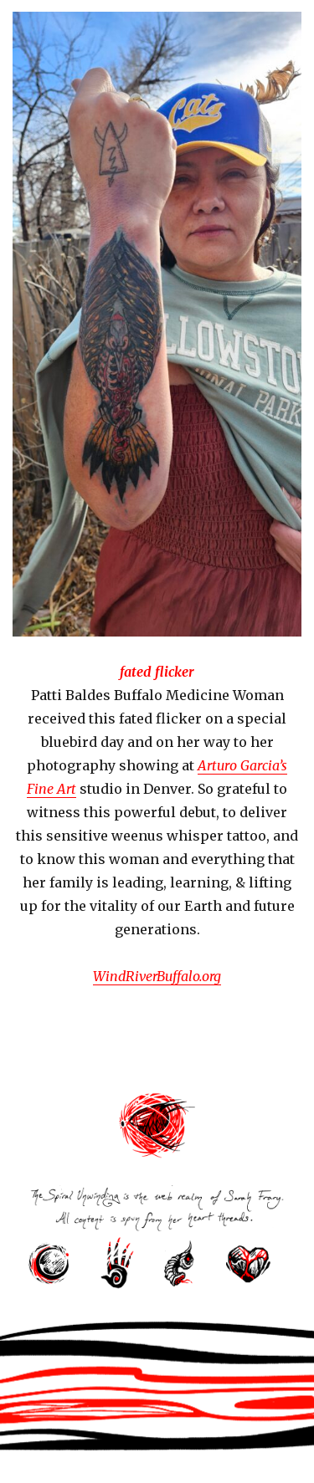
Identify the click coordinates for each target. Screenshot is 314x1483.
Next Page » (242, 1063)
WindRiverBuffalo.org (157, 976)
